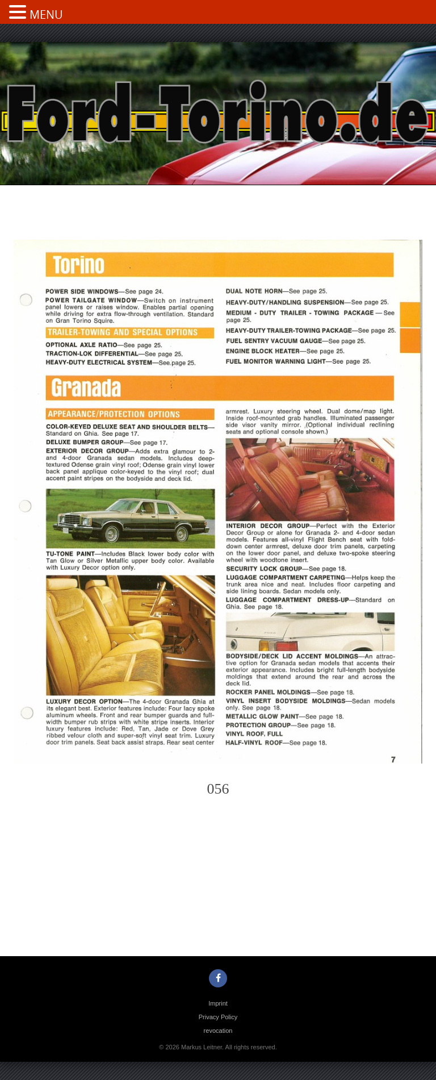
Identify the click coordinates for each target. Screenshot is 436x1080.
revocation (218, 1030)
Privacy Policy (218, 1017)
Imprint (218, 1003)
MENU (46, 14)
